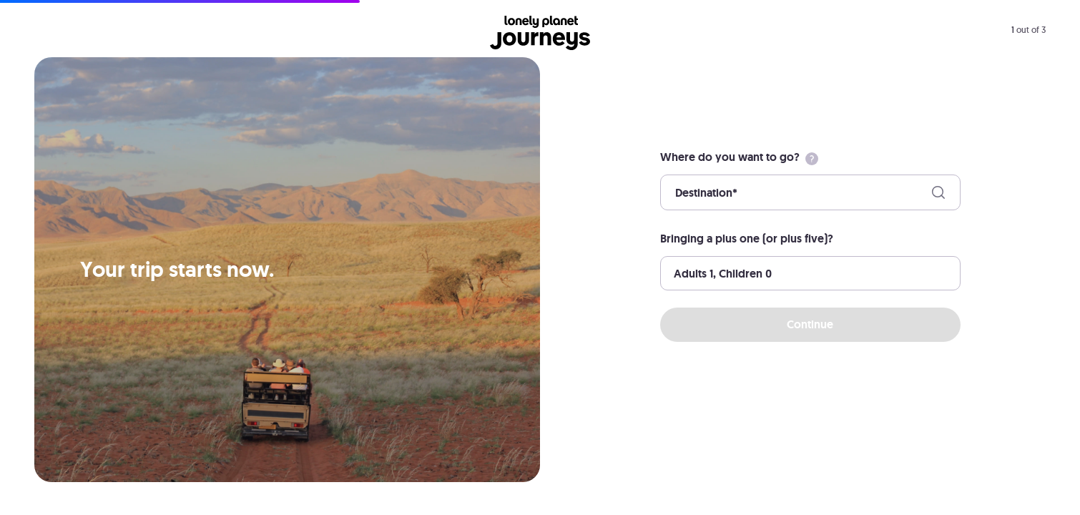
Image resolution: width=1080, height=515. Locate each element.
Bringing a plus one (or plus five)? (746, 238)
